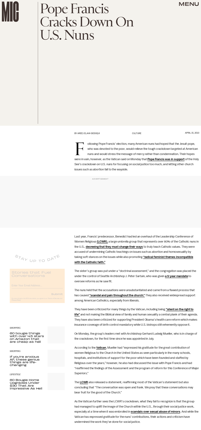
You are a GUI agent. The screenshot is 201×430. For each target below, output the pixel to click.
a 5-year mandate (176, 276)
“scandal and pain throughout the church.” (117, 295)
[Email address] (37, 287)
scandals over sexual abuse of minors (155, 411)
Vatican (101, 347)
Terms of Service (54, 301)
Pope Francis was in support (166, 159)
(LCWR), (102, 241)
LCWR (84, 382)
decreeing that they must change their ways (114, 246)
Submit (57, 296)
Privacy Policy (16, 302)
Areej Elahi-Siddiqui (88, 133)
